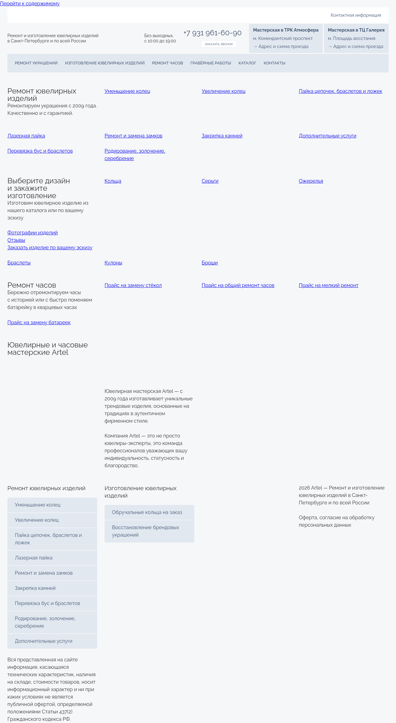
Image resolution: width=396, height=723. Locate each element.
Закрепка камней (35, 588)
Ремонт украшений (36, 63)
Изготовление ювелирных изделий (104, 63)
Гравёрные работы (211, 63)
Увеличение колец (37, 520)
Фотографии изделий (32, 233)
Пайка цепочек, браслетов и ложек (48, 539)
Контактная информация (356, 15)
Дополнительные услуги (43, 641)
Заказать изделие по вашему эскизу (50, 247)
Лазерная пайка (34, 558)
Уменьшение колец (37, 505)
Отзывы (16, 240)
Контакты (274, 63)
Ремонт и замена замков (44, 573)
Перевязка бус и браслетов (47, 603)
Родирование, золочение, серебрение (45, 622)
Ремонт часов (167, 63)
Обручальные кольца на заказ (147, 512)
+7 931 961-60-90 (212, 33)
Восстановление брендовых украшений (145, 531)
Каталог (247, 63)
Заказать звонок (219, 44)
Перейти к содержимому (30, 4)
